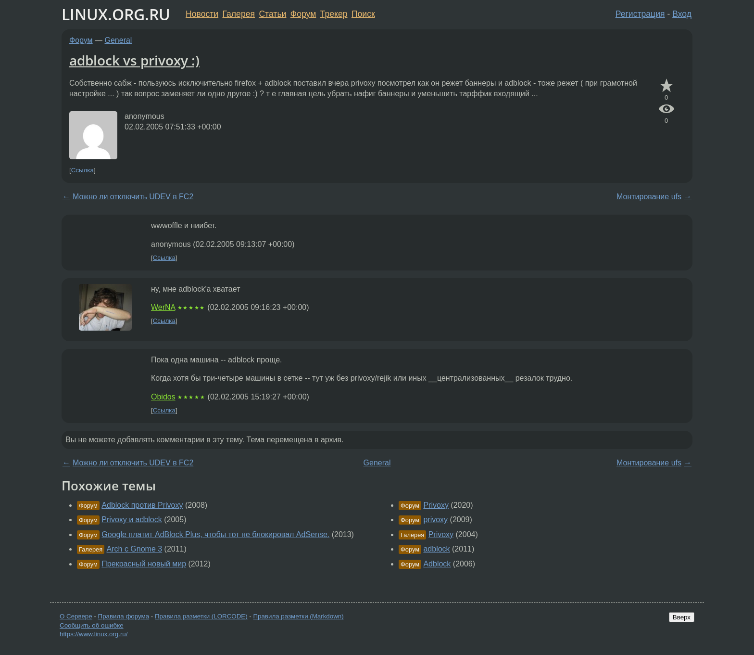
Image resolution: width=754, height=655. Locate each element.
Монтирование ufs (648, 197)
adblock (436, 549)
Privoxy (435, 505)
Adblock (437, 564)
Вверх (682, 617)
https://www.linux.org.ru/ (93, 634)
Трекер (334, 14)
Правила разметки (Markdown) (298, 616)
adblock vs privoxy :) (134, 60)
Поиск (363, 14)
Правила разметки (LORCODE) (201, 616)
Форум (303, 14)
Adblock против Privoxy (142, 505)
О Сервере (76, 616)
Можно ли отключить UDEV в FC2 (133, 197)
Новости (202, 14)
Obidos (163, 397)
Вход (681, 14)
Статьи (272, 14)
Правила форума (124, 616)
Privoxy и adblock (131, 519)
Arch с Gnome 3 (135, 549)
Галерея (239, 14)
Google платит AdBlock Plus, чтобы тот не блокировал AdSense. (215, 534)
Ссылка (82, 170)
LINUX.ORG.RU (116, 14)
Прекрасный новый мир (143, 564)
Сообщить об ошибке (92, 625)
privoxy (435, 519)
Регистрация (640, 14)
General (118, 40)
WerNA (163, 307)
